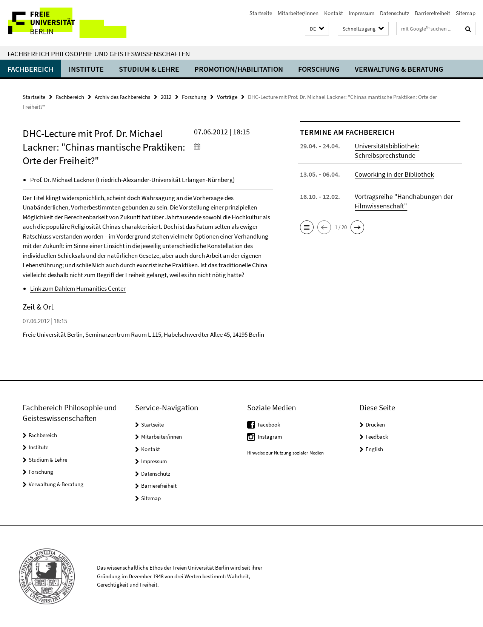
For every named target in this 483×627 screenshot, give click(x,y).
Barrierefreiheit (432, 13)
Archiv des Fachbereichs (122, 96)
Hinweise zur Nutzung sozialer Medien (285, 453)
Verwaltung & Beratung (399, 69)
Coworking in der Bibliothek (394, 174)
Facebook (269, 424)
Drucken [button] (375, 424)
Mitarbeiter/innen (298, 13)
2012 (166, 96)
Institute (86, 69)
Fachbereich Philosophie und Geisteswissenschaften (99, 53)
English (374, 449)
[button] (317, 29)
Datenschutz (394, 13)
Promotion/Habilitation (238, 69)
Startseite (260, 13)
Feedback (377, 436)
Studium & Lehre (149, 69)
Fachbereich (31, 69)
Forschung (319, 69)
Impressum (361, 13)
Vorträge (227, 96)
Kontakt (333, 13)
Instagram (270, 436)
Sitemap (465, 13)
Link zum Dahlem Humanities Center (78, 288)
